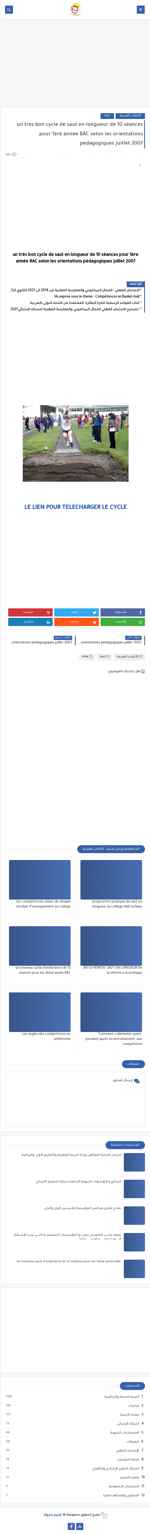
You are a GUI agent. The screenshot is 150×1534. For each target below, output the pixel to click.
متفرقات (132, 1442)
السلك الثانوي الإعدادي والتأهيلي (115, 1469)
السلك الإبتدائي (127, 1424)
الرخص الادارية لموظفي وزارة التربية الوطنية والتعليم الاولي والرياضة (71, 1155)
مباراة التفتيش (127, 1460)
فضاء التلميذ (129, 1478)
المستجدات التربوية (124, 1433)
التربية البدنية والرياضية (121, 1397)
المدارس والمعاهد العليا (120, 1496)
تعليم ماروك (52, 1515)
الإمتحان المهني (127, 1451)
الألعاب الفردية (129, 116)
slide (86, 657)
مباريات (133, 1406)
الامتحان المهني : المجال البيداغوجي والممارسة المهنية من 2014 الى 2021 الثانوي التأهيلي (73, 291)
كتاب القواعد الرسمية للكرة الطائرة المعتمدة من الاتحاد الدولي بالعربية (84, 303)
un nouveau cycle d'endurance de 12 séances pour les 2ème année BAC (68, 1262)
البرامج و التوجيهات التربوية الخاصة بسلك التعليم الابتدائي (78, 1182)
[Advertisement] (75, 67)
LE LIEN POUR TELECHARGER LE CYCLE (75, 508)
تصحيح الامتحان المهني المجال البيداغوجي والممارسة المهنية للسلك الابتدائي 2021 (74, 310)
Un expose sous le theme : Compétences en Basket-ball (96, 297)
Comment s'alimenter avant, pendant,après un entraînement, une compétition (113, 1039)
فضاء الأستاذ (129, 1415)
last (107, 116)
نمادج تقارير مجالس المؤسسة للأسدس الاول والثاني (82, 1208)
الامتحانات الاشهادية (123, 1487)
